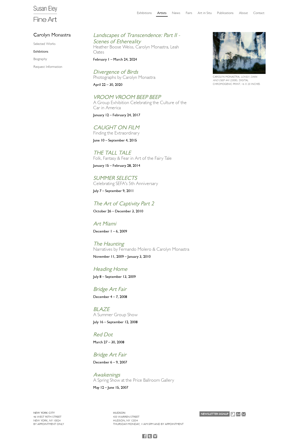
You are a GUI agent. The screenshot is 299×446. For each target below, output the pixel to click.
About (243, 13)
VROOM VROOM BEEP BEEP (126, 97)
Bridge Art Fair (109, 289)
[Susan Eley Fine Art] (47, 12)
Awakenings (106, 374)
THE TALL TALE (112, 152)
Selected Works (44, 44)
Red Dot (103, 334)
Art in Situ (205, 13)
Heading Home (110, 269)
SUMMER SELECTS (115, 178)
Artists (162, 13)
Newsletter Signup (214, 414)
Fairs (189, 13)
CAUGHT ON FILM (116, 127)
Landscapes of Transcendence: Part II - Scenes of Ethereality (136, 38)
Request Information (47, 67)
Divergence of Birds (115, 72)
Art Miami (104, 223)
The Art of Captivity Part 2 (123, 203)
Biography (40, 59)
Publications (225, 13)
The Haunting (108, 243)
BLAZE (101, 309)
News (176, 13)
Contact (258, 13)
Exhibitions (144, 13)
